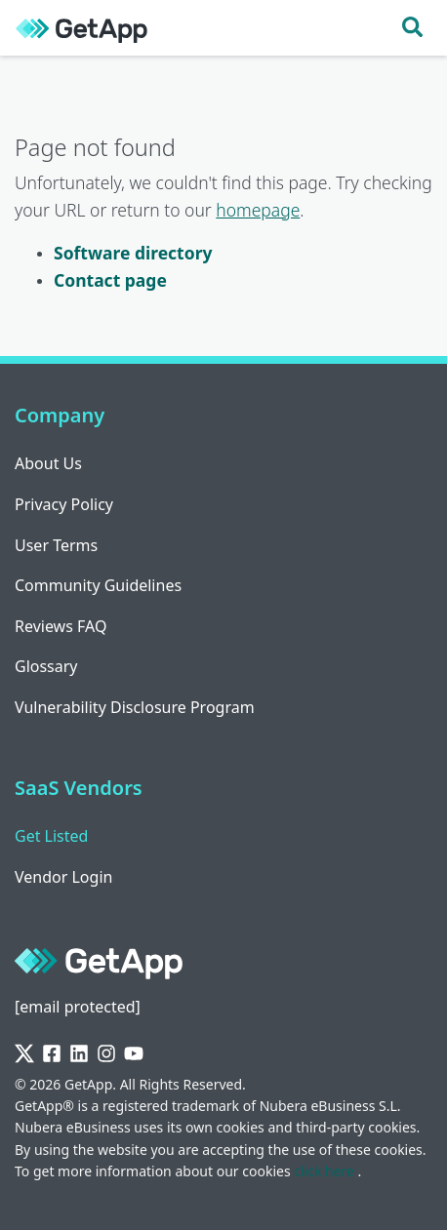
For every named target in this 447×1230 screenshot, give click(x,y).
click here (325, 1171)
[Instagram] (106, 1054)
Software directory (133, 252)
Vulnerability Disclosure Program (135, 707)
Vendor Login (63, 877)
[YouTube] (133, 1054)
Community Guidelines (98, 585)
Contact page (110, 280)
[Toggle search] (412, 28)
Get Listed (51, 836)
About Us (48, 463)
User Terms (56, 545)
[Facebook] (51, 1054)
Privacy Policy (64, 504)
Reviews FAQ (60, 626)
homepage (258, 209)
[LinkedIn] (79, 1054)
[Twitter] (24, 1054)
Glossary (46, 666)
